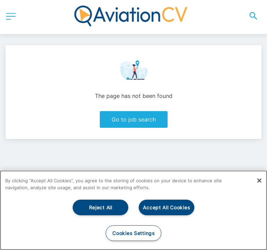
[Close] (259, 180)
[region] (133, 210)
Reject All (100, 207)
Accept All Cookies (166, 207)
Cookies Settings (133, 233)
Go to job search (134, 119)
